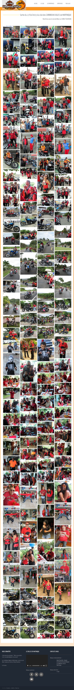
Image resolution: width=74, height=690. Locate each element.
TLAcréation (8, 688)
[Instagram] (41, 674)
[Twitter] (36, 674)
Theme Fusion (17, 688)
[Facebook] (32, 674)
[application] (37, 661)
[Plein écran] (46, 665)
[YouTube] (32, 679)
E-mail (58, 671)
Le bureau (4, 665)
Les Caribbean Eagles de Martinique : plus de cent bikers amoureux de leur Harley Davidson (13, 661)
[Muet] (44, 665)
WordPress (13, 688)
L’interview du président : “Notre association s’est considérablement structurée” (12, 656)
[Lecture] (28, 665)
